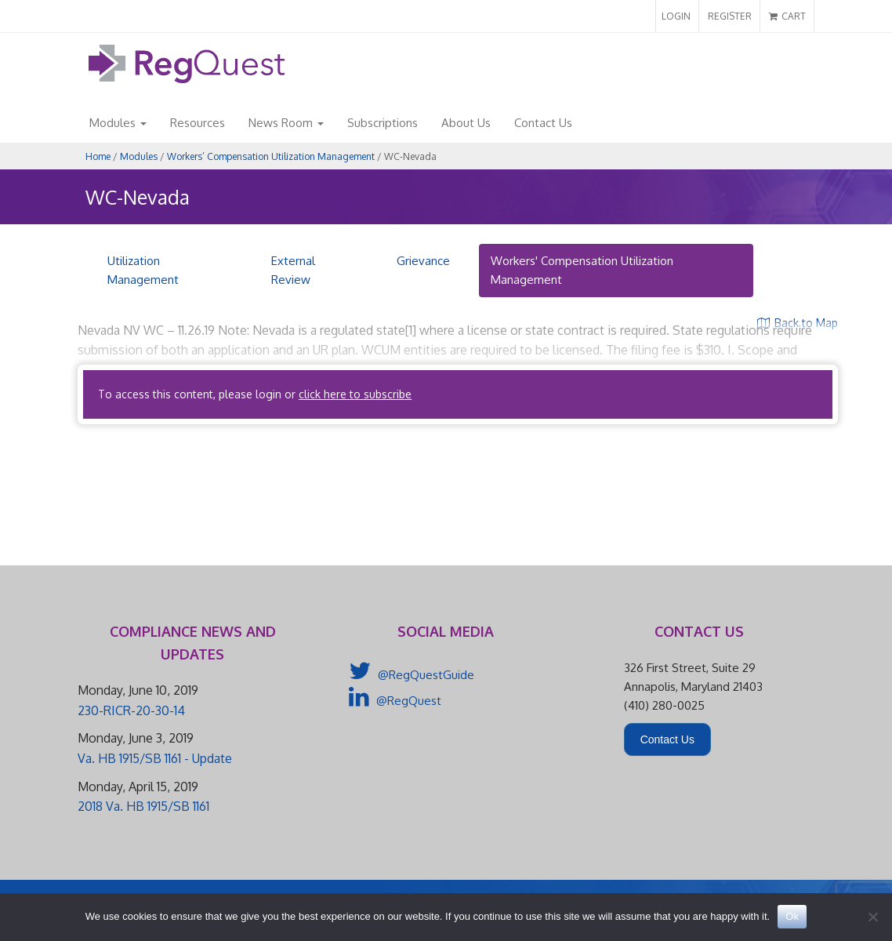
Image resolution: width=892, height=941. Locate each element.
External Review (293, 270)
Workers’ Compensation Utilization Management (271, 156)
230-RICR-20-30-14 (131, 710)
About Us (466, 122)
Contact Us (543, 122)
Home (98, 156)
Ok (792, 916)
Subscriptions (382, 122)
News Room (286, 122)
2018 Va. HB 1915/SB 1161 (143, 806)
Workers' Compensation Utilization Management (582, 270)
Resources (197, 122)
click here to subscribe (355, 394)
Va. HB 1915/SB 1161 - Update (155, 758)
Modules (118, 122)
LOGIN (676, 16)
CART (787, 16)
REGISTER (730, 16)
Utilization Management (143, 270)
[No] (872, 917)
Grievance (423, 260)
